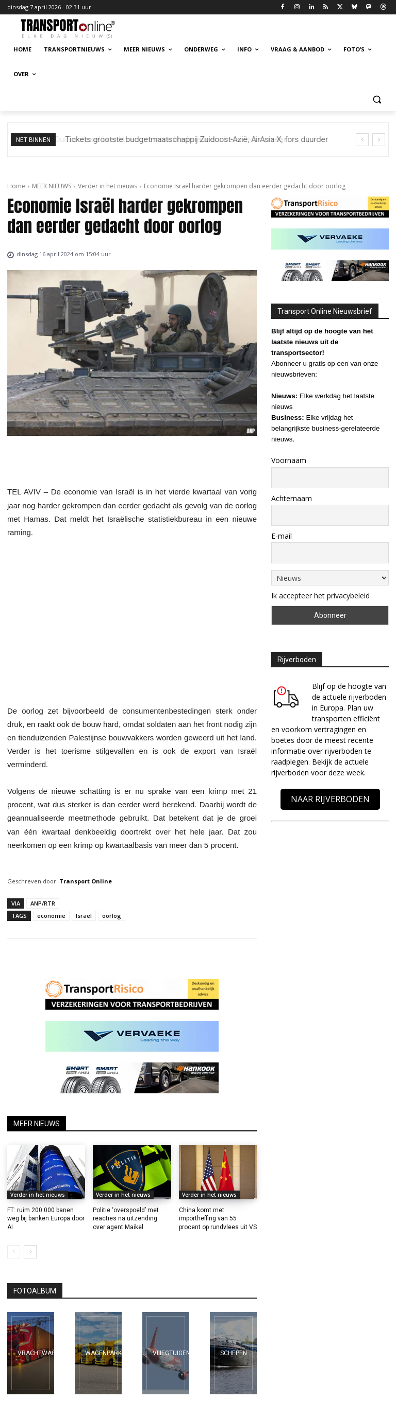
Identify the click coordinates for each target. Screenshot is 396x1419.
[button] (377, 99)
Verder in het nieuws (107, 186)
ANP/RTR (42, 903)
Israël (84, 915)
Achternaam (291, 498)
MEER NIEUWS (51, 186)
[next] (378, 139)
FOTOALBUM (34, 1291)
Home (16, 186)
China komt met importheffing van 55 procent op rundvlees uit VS (218, 1219)
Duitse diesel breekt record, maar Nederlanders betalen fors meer (179, 139)
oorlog (111, 915)
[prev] (362, 139)
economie (51, 915)
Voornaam (288, 460)
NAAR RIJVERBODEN (330, 799)
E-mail (281, 536)
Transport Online (85, 881)
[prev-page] (13, 1251)
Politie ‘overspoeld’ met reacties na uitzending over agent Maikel (126, 1219)
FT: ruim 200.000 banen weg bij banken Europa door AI (46, 1219)
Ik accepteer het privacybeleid (320, 595)
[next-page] (30, 1251)
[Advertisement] (132, 625)
